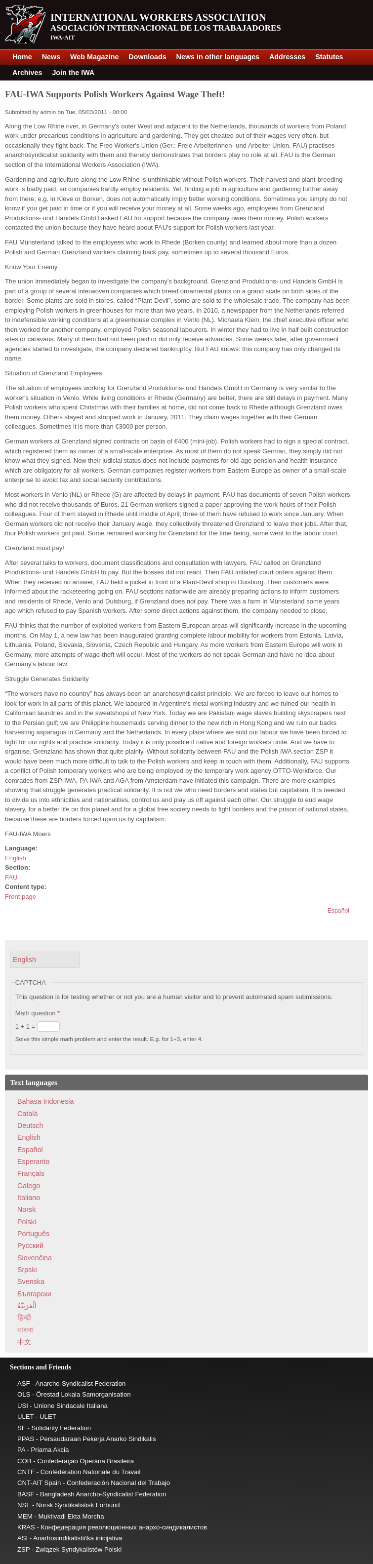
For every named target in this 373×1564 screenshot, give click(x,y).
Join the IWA (73, 73)
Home (22, 57)
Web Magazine (94, 57)
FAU (11, 877)
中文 (24, 1342)
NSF (23, 1505)
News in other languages (217, 57)
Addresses (287, 57)
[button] (45, 960)
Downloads (147, 57)
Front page (20, 896)
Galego (28, 1186)
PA (21, 1449)
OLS (23, 1394)
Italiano (28, 1198)
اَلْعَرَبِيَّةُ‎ (27, 1306)
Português (33, 1234)
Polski (26, 1222)
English (15, 858)
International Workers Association (158, 17)
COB (24, 1461)
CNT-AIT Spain (39, 1482)
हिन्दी (24, 1318)
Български (34, 1294)
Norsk (26, 1209)
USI (22, 1405)
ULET (25, 1416)
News (51, 57)
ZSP (23, 1549)
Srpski (27, 1270)
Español (338, 910)
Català (27, 1114)
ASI (22, 1538)
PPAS (25, 1439)
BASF (25, 1494)
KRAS (26, 1527)
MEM (25, 1516)
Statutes (329, 57)
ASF (23, 1383)
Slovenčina (34, 1258)
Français (30, 1173)
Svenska (30, 1281)
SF (21, 1428)
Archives (27, 73)
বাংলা (25, 1330)
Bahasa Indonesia (45, 1101)
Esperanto (33, 1161)
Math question (37, 1013)
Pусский (30, 1245)
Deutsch (30, 1125)
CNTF (26, 1472)
